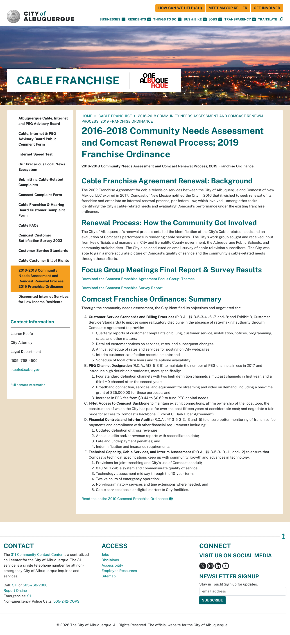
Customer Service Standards (43, 250)
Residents (139, 19)
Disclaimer (110, 560)
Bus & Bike (195, 19)
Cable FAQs (28, 225)
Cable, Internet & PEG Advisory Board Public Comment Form (37, 138)
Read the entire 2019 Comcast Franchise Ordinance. (125, 499)
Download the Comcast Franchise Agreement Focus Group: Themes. (138, 279)
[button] (267, 19)
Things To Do (167, 19)
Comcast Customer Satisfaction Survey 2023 (40, 238)
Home (87, 116)
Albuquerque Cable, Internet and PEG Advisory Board (43, 121)
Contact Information (32, 321)
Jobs (215, 19)
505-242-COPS (66, 601)
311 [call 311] (15, 585)
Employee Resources (119, 571)
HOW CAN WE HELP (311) (180, 8)
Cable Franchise (115, 116)
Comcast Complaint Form (40, 195)
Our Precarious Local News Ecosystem (41, 167)
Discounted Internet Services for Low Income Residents (43, 299)
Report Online (15, 590)
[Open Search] (281, 19)
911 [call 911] (30, 596)
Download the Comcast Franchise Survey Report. (122, 288)
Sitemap (109, 576)
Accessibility (112, 565)
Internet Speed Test (35, 154)
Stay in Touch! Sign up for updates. (228, 584)
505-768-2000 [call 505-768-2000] (35, 585)
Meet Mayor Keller (227, 8)
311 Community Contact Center (37, 554)
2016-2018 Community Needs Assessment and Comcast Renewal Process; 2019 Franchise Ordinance (41, 278)
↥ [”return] (283, 536)
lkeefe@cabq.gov (25, 369)
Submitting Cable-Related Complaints (40, 182)
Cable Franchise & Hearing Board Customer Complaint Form (41, 210)
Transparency (240, 19)
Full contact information (28, 385)
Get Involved (267, 8)
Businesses (112, 19)
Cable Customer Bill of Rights (43, 260)
